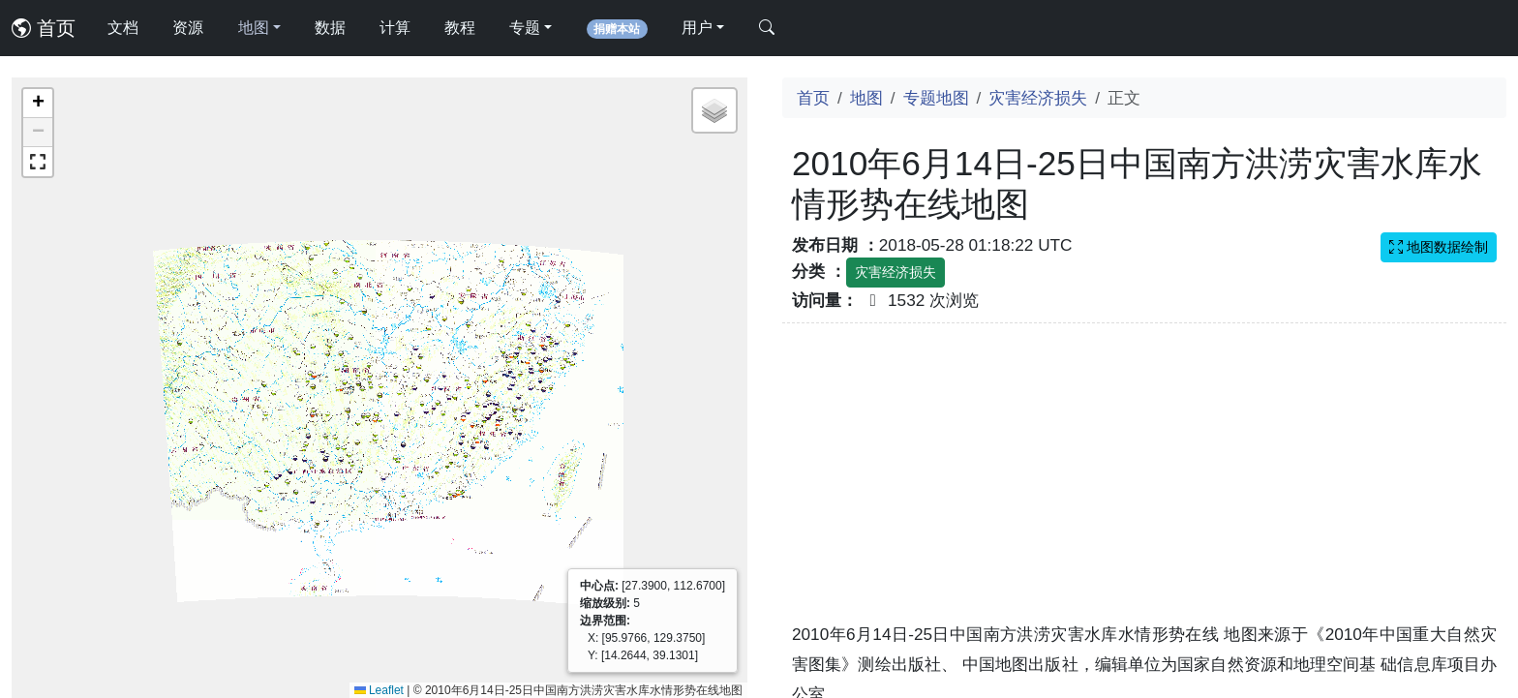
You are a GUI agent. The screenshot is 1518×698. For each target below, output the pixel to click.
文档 (122, 27)
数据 (330, 27)
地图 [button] (253, 27)
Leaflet (379, 690)
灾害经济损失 (1037, 97)
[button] (37, 103)
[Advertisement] (1144, 484)
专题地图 (936, 97)
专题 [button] (524, 27)
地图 (866, 97)
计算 (395, 27)
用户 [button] (697, 27)
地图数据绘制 (1438, 247)
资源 (187, 27)
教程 (459, 27)
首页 (44, 28)
